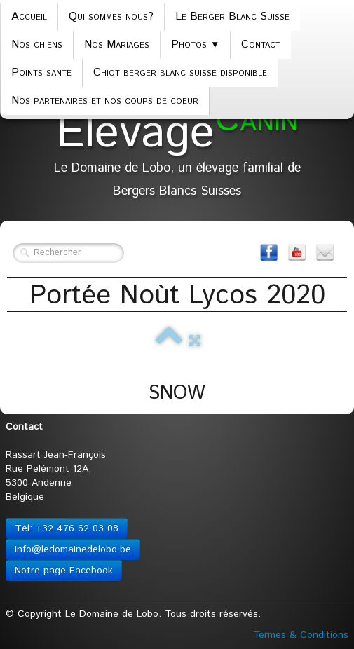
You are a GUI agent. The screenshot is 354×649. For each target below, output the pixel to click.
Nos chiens (36, 44)
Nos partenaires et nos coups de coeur (104, 101)
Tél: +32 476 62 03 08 (66, 528)
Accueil (29, 16)
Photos (195, 44)
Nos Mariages (116, 44)
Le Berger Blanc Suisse (232, 16)
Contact (260, 44)
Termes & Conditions (300, 635)
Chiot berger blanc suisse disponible (180, 72)
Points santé (41, 72)
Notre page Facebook (64, 570)
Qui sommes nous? (111, 16)
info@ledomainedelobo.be (73, 549)
